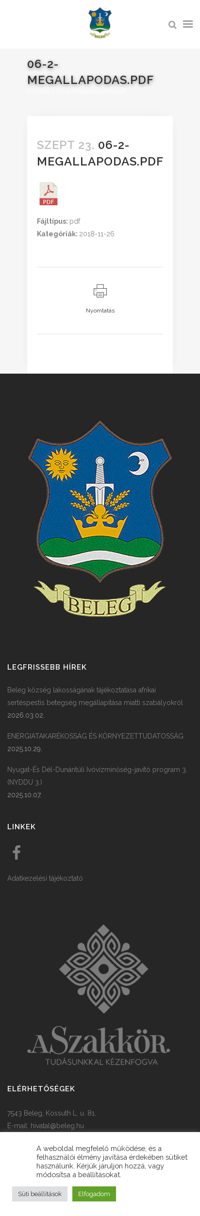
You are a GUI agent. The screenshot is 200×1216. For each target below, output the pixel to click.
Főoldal (38, 91)
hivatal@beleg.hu (57, 1126)
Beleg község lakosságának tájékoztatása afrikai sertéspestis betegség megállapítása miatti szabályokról (95, 696)
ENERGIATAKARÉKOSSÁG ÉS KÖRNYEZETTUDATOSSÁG (95, 736)
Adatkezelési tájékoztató (45, 878)
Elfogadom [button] (94, 1194)
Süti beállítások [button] (40, 1194)
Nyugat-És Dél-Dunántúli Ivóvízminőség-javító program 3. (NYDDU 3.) (97, 776)
